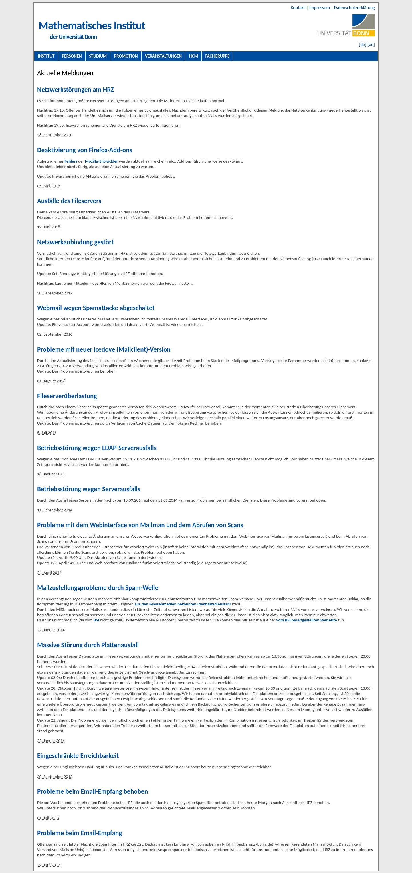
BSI (96, 620)
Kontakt (298, 7)
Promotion (126, 56)
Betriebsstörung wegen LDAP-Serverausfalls (97, 448)
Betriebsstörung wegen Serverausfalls (88, 489)
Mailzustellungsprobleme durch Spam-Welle (97, 588)
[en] (371, 44)
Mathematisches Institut (92, 25)
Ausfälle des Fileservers (69, 201)
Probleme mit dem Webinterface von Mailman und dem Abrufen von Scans (140, 525)
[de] (362, 44)
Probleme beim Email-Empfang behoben (92, 791)
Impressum (320, 7)
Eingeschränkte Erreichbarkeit (78, 756)
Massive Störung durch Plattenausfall (88, 645)
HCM (193, 56)
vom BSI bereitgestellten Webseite (306, 620)
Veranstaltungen (163, 56)
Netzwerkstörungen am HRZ (75, 90)
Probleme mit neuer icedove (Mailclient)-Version (104, 349)
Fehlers (70, 161)
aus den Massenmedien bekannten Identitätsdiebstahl (182, 604)
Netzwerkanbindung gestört (75, 242)
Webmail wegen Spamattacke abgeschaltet (96, 308)
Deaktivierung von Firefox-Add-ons (84, 150)
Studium (98, 56)
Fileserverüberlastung (67, 396)
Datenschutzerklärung (354, 7)
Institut (46, 56)
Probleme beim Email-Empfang (79, 833)
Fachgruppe (217, 56)
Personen (72, 56)
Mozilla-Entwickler (101, 161)
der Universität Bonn (73, 37)
